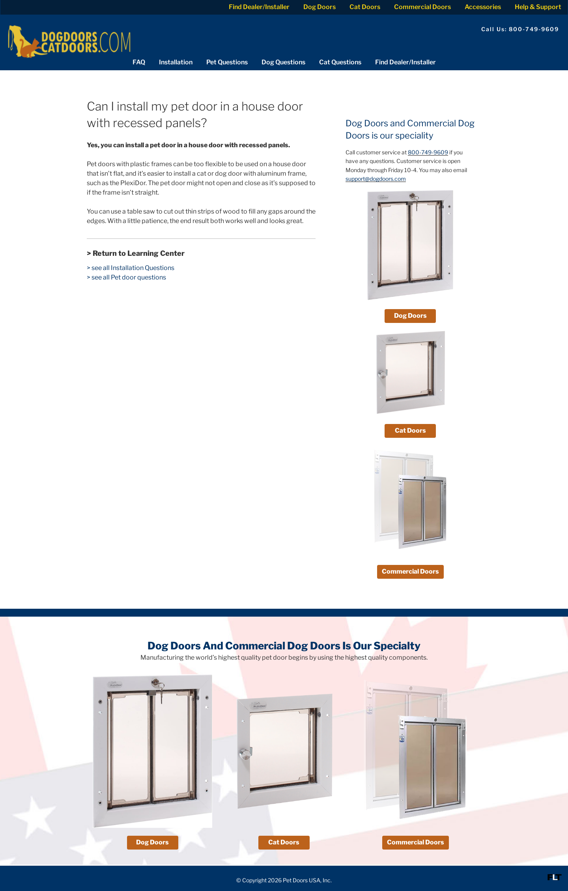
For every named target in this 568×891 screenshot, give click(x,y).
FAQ (139, 62)
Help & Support (538, 7)
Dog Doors (319, 7)
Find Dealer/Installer (259, 7)
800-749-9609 (428, 152)
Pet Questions (227, 62)
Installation (175, 62)
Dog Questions (283, 62)
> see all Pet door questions (126, 277)
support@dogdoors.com (376, 178)
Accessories (483, 7)
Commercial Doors (422, 7)
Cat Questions (340, 62)
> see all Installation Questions (130, 268)
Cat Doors (364, 7)
